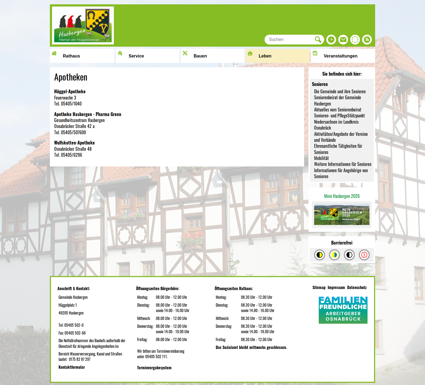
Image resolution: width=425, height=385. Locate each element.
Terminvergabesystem (154, 367)
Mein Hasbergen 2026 (342, 196)
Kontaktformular (72, 367)
